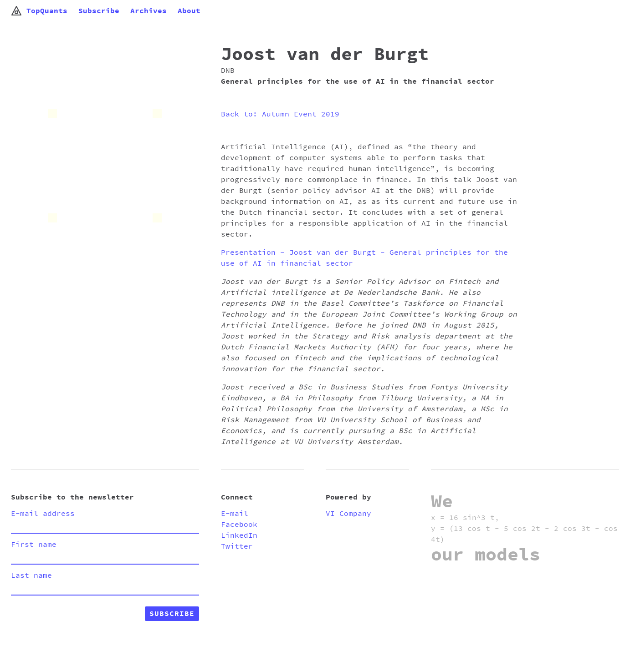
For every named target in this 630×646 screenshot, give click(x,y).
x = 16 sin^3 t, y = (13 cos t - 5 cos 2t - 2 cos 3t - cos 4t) (524, 529)
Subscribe (98, 11)
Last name (31, 575)
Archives (148, 11)
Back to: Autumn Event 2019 (280, 114)
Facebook (239, 525)
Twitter (237, 546)
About (189, 11)
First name (33, 545)
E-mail (234, 514)
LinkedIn (239, 535)
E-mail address (43, 514)
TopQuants (39, 10)
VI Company (348, 514)
